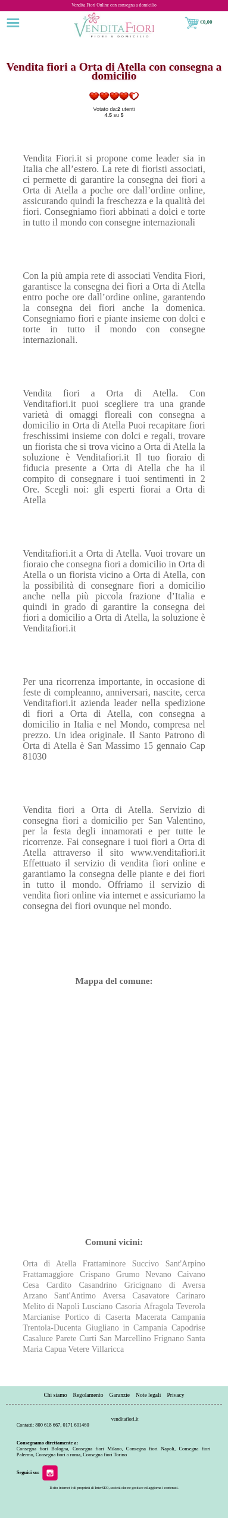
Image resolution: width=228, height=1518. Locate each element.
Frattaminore (104, 1263)
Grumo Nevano (143, 1274)
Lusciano (97, 1306)
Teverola (190, 1306)
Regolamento (88, 1394)
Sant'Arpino (185, 1263)
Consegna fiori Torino (105, 1454)
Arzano (35, 1295)
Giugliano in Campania (126, 1327)
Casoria (128, 1306)
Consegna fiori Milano (97, 1449)
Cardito (58, 1285)
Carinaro (190, 1295)
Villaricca (108, 1349)
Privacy (175, 1394)
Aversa (114, 1295)
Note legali (148, 1394)
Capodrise (188, 1327)
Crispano (95, 1274)
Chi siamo (55, 1394)
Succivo (145, 1263)
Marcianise (41, 1317)
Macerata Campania (170, 1317)
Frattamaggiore (48, 1274)
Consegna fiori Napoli (150, 1449)
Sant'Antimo (75, 1295)
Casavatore (150, 1295)
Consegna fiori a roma (58, 1454)
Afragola (159, 1306)
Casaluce (38, 1338)
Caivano (191, 1274)
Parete (66, 1338)
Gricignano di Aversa (164, 1285)
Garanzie (120, 1394)
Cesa (31, 1285)
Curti (87, 1338)
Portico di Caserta (97, 1317)
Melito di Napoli (51, 1306)
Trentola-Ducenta (52, 1327)
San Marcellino (125, 1338)
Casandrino (98, 1285)
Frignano (169, 1338)
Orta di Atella (49, 1263)
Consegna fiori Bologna (42, 1449)
